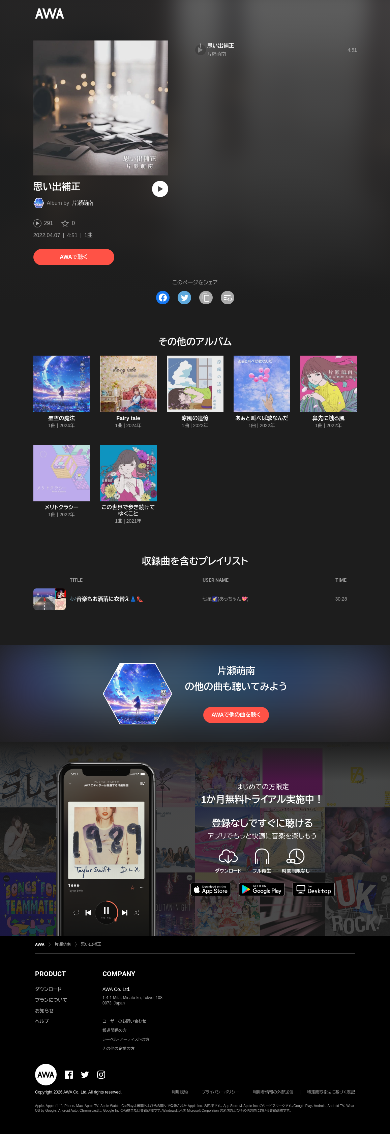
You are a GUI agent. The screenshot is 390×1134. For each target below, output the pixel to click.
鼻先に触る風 (328, 418)
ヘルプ (42, 1021)
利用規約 (180, 1092)
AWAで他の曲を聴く (236, 715)
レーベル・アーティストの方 (125, 1039)
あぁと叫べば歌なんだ (261, 418)
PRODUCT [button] (50, 974)
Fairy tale (128, 418)
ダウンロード (48, 989)
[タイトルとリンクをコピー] (206, 297)
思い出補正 (220, 46)
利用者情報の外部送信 (273, 1092)
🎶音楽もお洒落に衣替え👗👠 (106, 599)
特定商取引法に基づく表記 (331, 1092)
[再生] (160, 189)
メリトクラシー (61, 507)
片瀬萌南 (82, 203)
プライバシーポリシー (220, 1092)
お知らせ (44, 1011)
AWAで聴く (73, 257)
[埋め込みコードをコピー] (227, 297)
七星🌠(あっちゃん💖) (226, 599)
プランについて (51, 1000)
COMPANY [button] (118, 974)
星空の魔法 (61, 418)
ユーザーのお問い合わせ (124, 1021)
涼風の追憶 (195, 418)
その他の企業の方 (118, 1048)
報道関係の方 (114, 1030)
